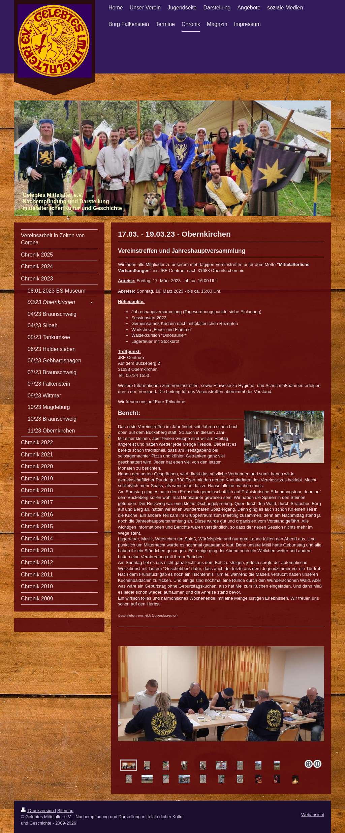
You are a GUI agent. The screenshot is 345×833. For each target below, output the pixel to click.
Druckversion (38, 810)
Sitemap (65, 810)
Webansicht (312, 814)
